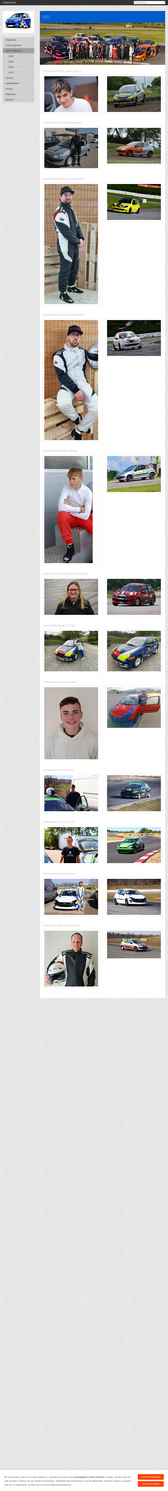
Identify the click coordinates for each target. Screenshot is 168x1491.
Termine (9, 78)
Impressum (11, 94)
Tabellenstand (12, 83)
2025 (11, 61)
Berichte (10, 99)
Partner (9, 89)
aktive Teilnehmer (14, 50)
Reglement (11, 40)
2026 (11, 56)
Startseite (9, 2)
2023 (11, 72)
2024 (11, 67)
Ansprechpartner (13, 45)
